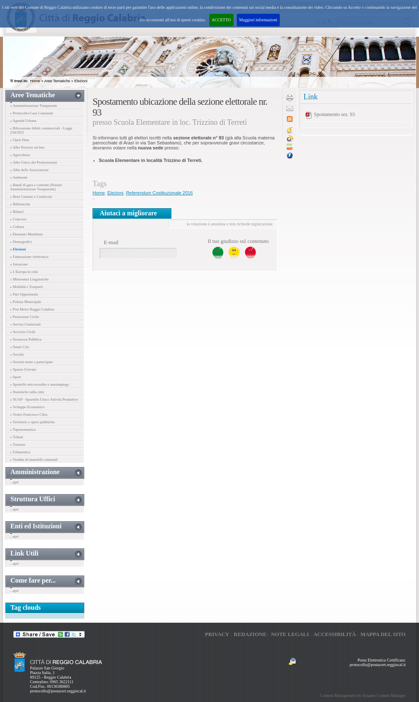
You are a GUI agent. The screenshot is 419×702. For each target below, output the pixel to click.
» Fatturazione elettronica (29, 257)
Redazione (250, 634)
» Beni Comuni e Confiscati (31, 196)
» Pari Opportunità (24, 294)
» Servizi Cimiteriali (25, 324)
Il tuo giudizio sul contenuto (238, 241)
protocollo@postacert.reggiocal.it (58, 691)
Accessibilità (335, 634)
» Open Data (19, 140)
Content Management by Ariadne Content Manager (363, 695)
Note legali (290, 634)
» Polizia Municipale (25, 302)
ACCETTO (221, 20)
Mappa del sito (383, 634)
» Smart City (19, 347)
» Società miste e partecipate (31, 362)
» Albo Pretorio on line (27, 147)
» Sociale (17, 354)
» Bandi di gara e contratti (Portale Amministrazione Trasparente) (36, 187)
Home (35, 81)
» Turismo (17, 444)
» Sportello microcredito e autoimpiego (39, 384)
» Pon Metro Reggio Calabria (32, 309)
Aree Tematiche (57, 81)
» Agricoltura (20, 155)
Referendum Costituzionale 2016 (159, 192)
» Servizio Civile (22, 332)
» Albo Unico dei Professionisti (33, 162)
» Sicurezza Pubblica (25, 339)
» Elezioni (18, 249)
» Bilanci (17, 212)
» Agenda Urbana (23, 121)
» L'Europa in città (24, 272)
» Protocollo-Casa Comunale (31, 113)
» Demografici (21, 242)
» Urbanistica (20, 452)
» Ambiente (19, 177)
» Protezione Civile (24, 317)
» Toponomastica (22, 429)
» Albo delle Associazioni (29, 170)
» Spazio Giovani (23, 369)
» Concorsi (18, 219)
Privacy (217, 634)
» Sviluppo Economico (27, 407)
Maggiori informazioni (258, 20)
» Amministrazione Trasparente (33, 106)
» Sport (15, 377)
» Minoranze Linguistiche (29, 279)
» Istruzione (19, 264)
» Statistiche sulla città (27, 392)
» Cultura (17, 227)
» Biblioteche (20, 204)
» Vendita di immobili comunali (34, 459)
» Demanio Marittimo (26, 234)
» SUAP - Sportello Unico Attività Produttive (44, 399)
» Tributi (16, 437)
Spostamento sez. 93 (334, 114)
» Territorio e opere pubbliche (32, 422)
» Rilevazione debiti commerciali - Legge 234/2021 (41, 130)
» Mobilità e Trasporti (26, 287)
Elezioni (81, 81)
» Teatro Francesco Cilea (28, 414)
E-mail (111, 242)
